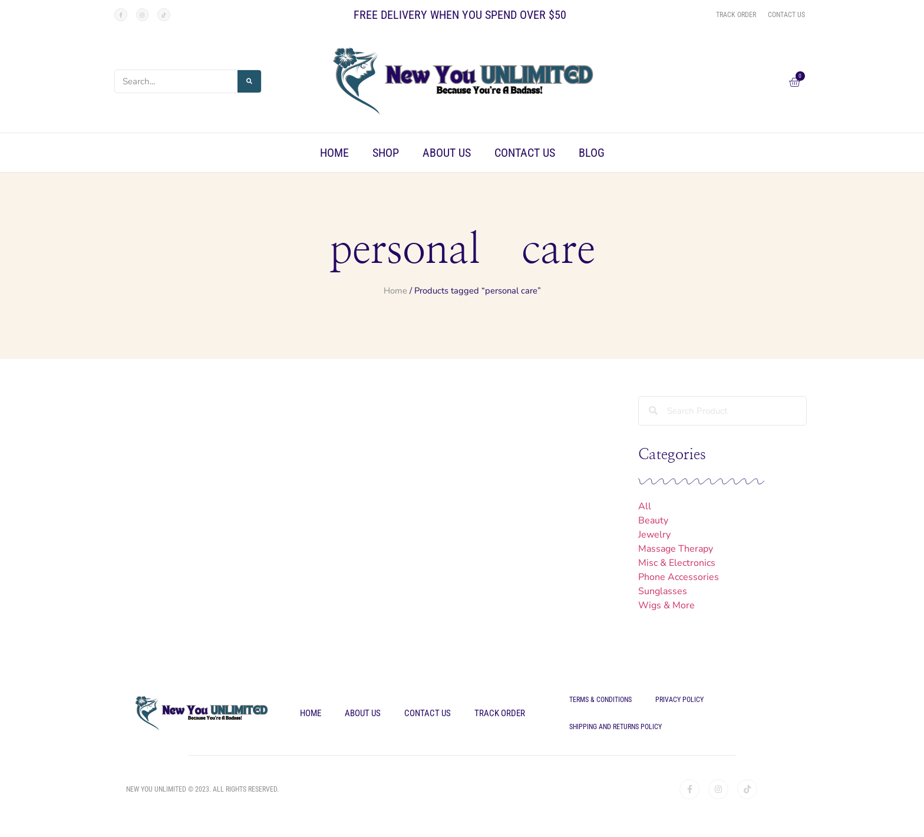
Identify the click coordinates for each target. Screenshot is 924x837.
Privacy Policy (679, 700)
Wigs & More (666, 605)
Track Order (499, 713)
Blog (592, 153)
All (644, 506)
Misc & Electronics (676, 562)
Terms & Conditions (600, 700)
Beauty (653, 520)
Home (334, 153)
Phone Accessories (678, 577)
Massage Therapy (675, 548)
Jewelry (654, 534)
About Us (447, 153)
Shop (385, 153)
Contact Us (524, 153)
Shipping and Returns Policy (615, 727)
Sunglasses (662, 591)
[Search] (249, 81)
